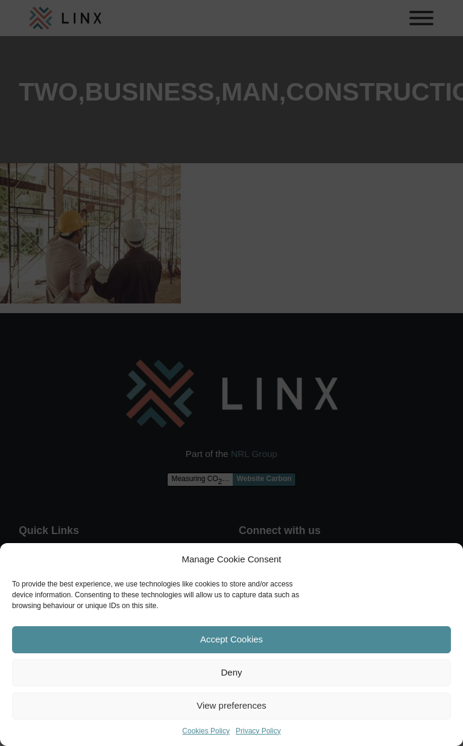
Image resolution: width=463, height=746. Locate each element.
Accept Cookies (231, 639)
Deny (231, 672)
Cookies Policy (206, 731)
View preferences (231, 705)
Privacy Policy (258, 731)
